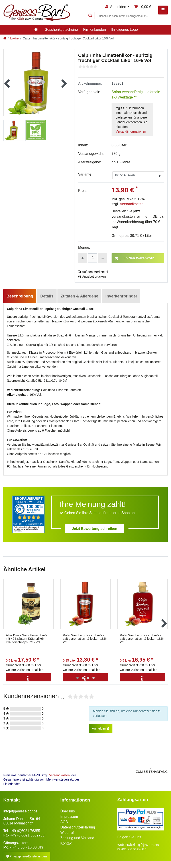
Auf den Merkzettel (93, 272)
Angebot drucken (92, 276)
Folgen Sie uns (129, 837)
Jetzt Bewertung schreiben (94, 529)
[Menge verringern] (102, 258)
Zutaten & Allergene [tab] (79, 296)
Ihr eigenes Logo (124, 29)
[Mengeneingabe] (92, 257)
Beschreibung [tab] (19, 296)
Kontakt (66, 843)
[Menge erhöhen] (82, 258)
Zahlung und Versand (77, 838)
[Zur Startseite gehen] (4, 38)
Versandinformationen (131, 131)
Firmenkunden (94, 29)
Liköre (14, 38)
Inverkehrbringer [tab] (121, 296)
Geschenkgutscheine (61, 29)
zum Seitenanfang (128, 769)
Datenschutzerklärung (77, 827)
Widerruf (67, 832)
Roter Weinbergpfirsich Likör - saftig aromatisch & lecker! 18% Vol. (84, 639)
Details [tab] (46, 296)
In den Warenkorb (135, 258)
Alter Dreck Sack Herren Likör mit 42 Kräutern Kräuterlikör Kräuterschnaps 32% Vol (26, 639)
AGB (64, 822)
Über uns (67, 811)
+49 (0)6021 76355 (25, 831)
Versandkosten (131, 204)
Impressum (69, 816)
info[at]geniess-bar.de (20, 811)
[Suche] (89, 15)
